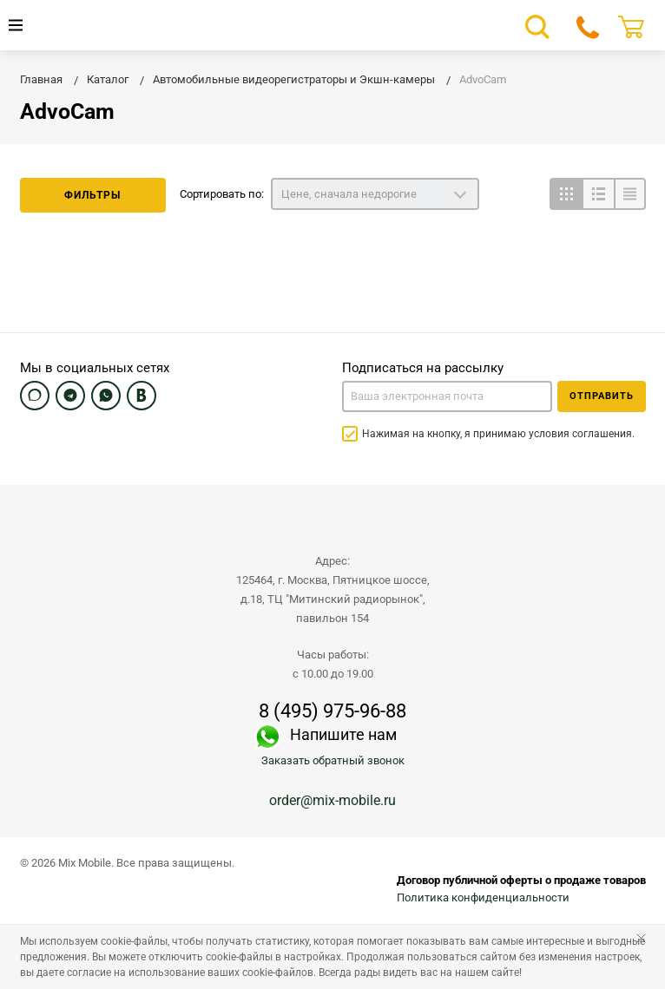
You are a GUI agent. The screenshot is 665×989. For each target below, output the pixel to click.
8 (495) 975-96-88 (332, 711)
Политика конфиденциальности (483, 897)
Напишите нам (343, 734)
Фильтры (92, 195)
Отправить (602, 396)
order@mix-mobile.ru (332, 800)
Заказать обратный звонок (333, 760)
